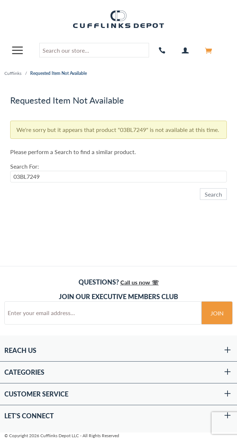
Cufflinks (12, 73)
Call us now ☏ (139, 282)
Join (217, 313)
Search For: (24, 166)
